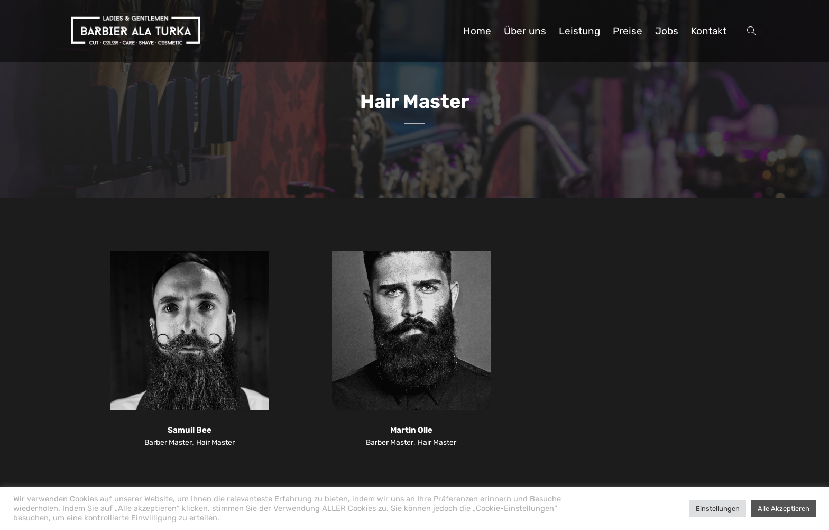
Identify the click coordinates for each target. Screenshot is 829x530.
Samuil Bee (189, 430)
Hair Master (215, 442)
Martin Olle (411, 430)
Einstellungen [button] (718, 509)
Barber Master (168, 442)
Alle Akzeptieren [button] (783, 509)
